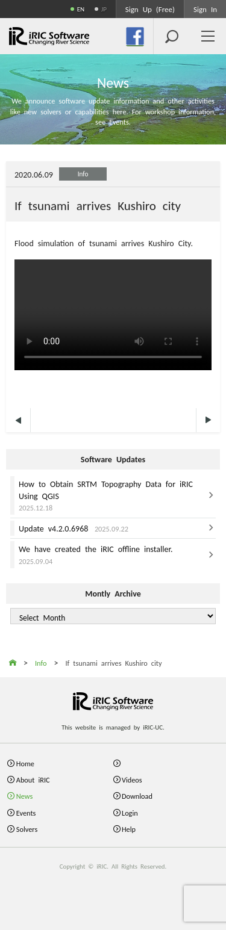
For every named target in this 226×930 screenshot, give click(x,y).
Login (130, 812)
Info (83, 173)
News (24, 795)
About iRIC (33, 779)
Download (137, 795)
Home (25, 763)
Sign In (205, 9)
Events (26, 812)
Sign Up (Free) (150, 9)
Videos (132, 779)
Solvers (26, 828)
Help (129, 828)
